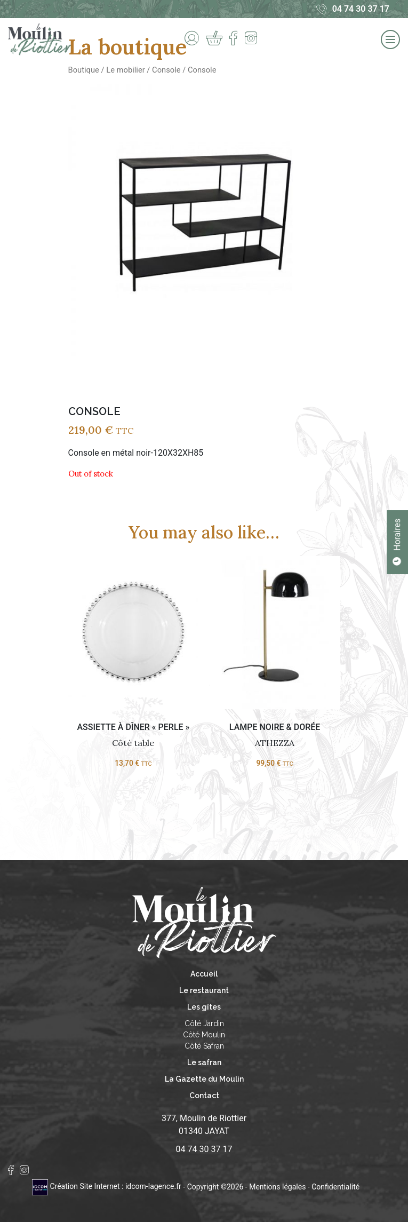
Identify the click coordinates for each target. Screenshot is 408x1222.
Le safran (204, 1062)
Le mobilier (125, 70)
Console (166, 70)
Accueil (204, 974)
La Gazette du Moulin (204, 1079)
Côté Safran (204, 1046)
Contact (204, 1095)
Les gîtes (204, 1007)
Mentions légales (277, 1186)
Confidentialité (335, 1186)
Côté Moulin (204, 1034)
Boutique (83, 70)
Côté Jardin (204, 1023)
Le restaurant (204, 990)
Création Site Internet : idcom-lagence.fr (107, 1186)
